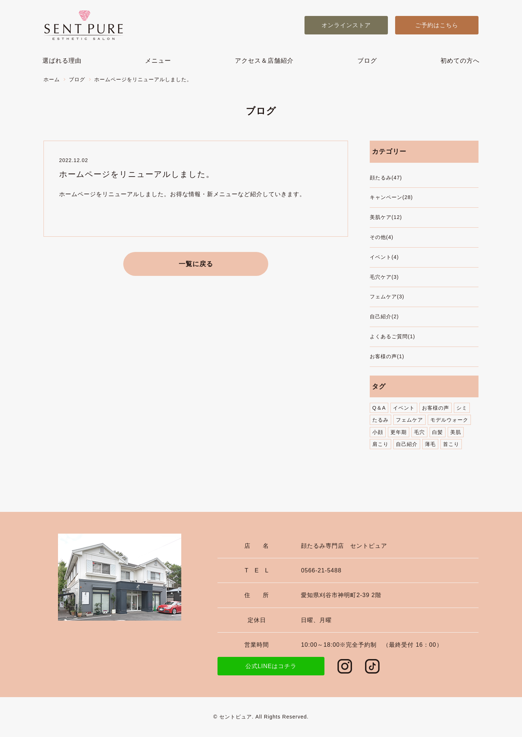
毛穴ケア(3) (384, 277)
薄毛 (430, 444)
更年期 (398, 432)
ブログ (367, 60)
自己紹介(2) (384, 316)
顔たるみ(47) (386, 178)
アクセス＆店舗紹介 (264, 60)
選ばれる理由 (62, 60)
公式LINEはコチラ (271, 666)
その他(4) (381, 237)
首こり (451, 444)
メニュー (158, 60)
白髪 (437, 432)
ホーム (52, 79)
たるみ (380, 420)
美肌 (455, 432)
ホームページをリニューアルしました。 (136, 174)
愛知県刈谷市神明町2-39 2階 (341, 595)
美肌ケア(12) (386, 217)
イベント (404, 408)
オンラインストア (346, 25)
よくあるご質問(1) (392, 336)
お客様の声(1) (387, 356)
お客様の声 (435, 408)
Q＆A (379, 408)
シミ (461, 408)
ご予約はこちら (436, 25)
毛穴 (419, 432)
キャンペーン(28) (391, 197)
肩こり (380, 444)
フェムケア (409, 420)
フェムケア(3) (387, 296)
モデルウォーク (449, 420)
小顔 (377, 432)
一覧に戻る (196, 264)
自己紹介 (407, 444)
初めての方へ (460, 60)
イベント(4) (384, 257)
